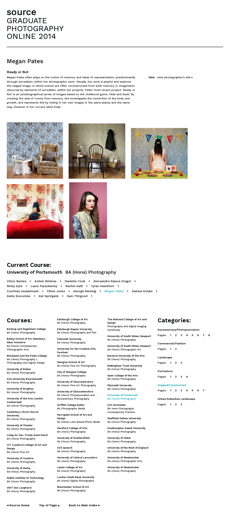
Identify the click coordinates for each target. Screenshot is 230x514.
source (21, 12)
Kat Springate (49, 296)
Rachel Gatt (74, 286)
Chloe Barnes (16, 281)
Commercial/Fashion (172, 343)
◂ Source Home (18, 505)
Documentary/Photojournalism (179, 329)
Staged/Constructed (172, 385)
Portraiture (165, 371)
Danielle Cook (75, 281)
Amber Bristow (45, 281)
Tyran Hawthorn (102, 286)
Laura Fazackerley (44, 286)
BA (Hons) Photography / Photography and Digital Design (27, 359)
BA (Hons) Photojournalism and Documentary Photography (76, 395)
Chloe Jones (56, 291)
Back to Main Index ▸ (84, 505)
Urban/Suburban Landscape (176, 398)
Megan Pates (114, 291)
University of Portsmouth (61, 272)
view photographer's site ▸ (175, 77)
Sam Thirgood (77, 296)
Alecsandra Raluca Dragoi (112, 281)
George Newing (84, 291)
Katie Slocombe (18, 296)
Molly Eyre (14, 286)
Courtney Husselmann (23, 291)
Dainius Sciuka (142, 291)
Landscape (165, 357)
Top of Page (49, 505)
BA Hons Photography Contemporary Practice (121, 409)
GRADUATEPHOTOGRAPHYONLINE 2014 (35, 28)
